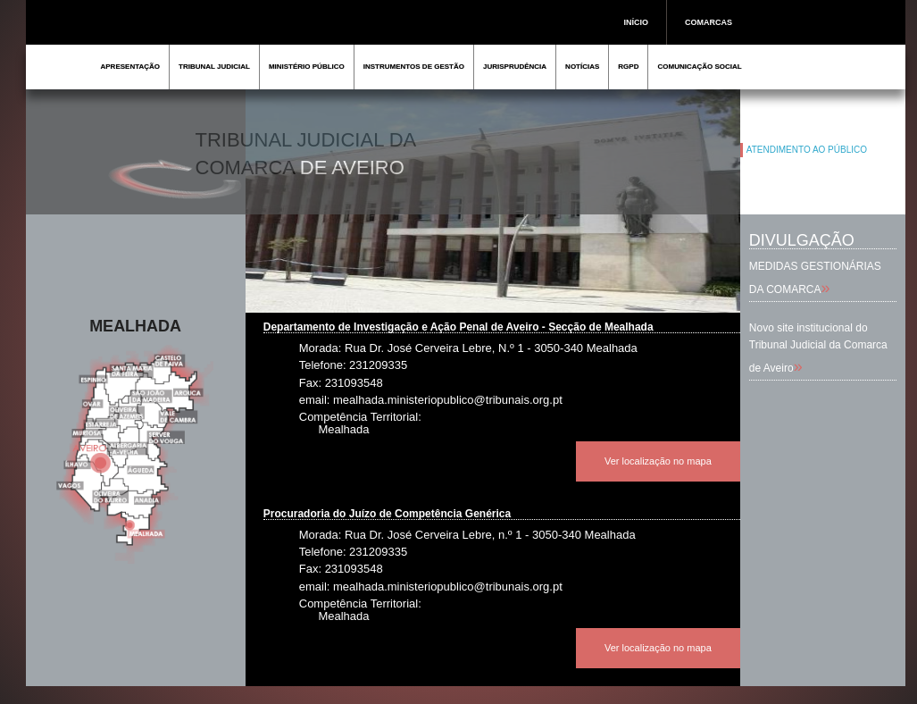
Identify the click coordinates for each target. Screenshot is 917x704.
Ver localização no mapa (658, 461)
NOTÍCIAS (582, 67)
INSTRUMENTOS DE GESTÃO (413, 67)
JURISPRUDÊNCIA (514, 67)
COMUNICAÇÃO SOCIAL (699, 67)
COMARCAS (708, 22)
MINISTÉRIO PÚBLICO (307, 67)
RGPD (628, 67)
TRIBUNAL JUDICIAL (214, 67)
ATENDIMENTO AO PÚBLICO (806, 150)
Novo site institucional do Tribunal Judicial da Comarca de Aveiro (818, 348)
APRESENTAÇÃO (131, 67)
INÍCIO (636, 22)
